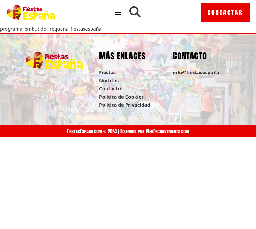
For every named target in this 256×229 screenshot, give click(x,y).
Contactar (225, 12)
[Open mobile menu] (118, 12)
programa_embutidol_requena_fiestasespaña (50, 28)
